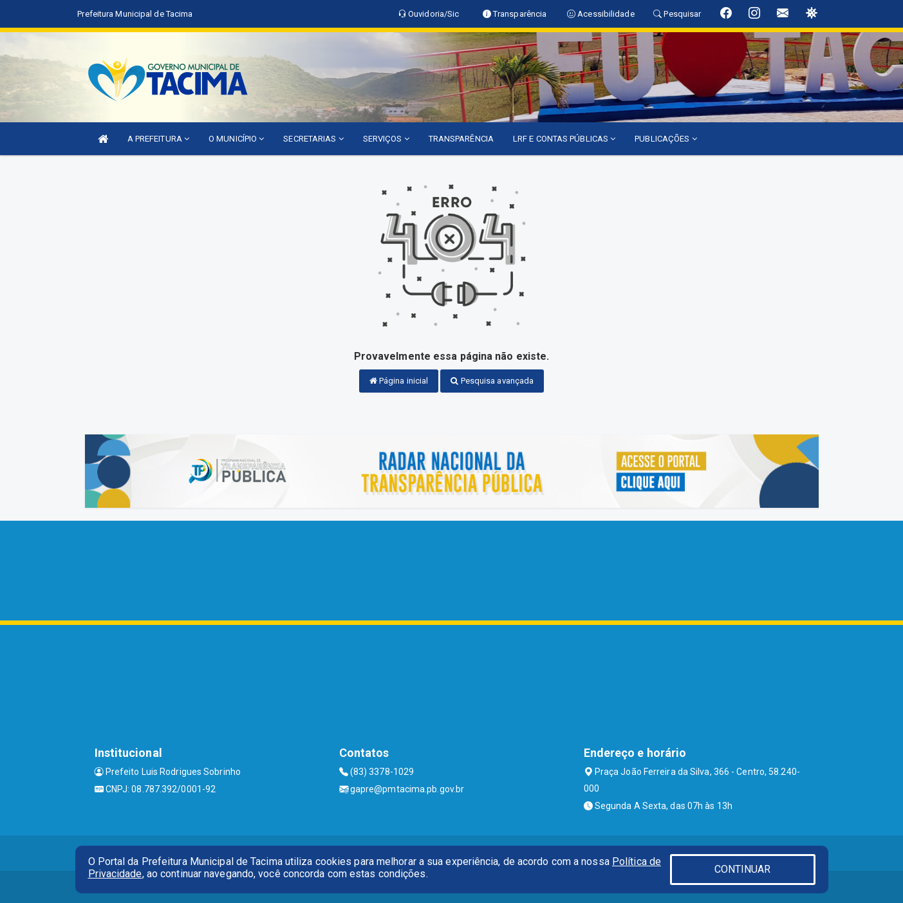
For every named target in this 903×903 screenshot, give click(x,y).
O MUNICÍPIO (236, 139)
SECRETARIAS (313, 139)
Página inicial (399, 381)
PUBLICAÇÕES (665, 139)
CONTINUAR (742, 869)
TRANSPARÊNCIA (461, 139)
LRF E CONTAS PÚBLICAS (564, 139)
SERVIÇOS (386, 139)
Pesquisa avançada (492, 381)
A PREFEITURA (158, 139)
